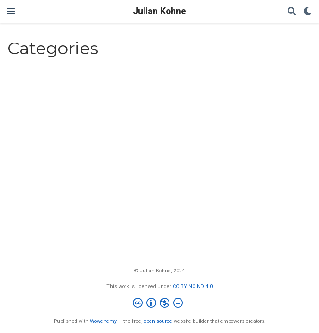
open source (158, 321)
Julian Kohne (159, 11)
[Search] (292, 11)
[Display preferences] (307, 11)
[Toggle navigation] (11, 11)
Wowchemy (103, 321)
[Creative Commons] (160, 304)
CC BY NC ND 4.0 (193, 287)
